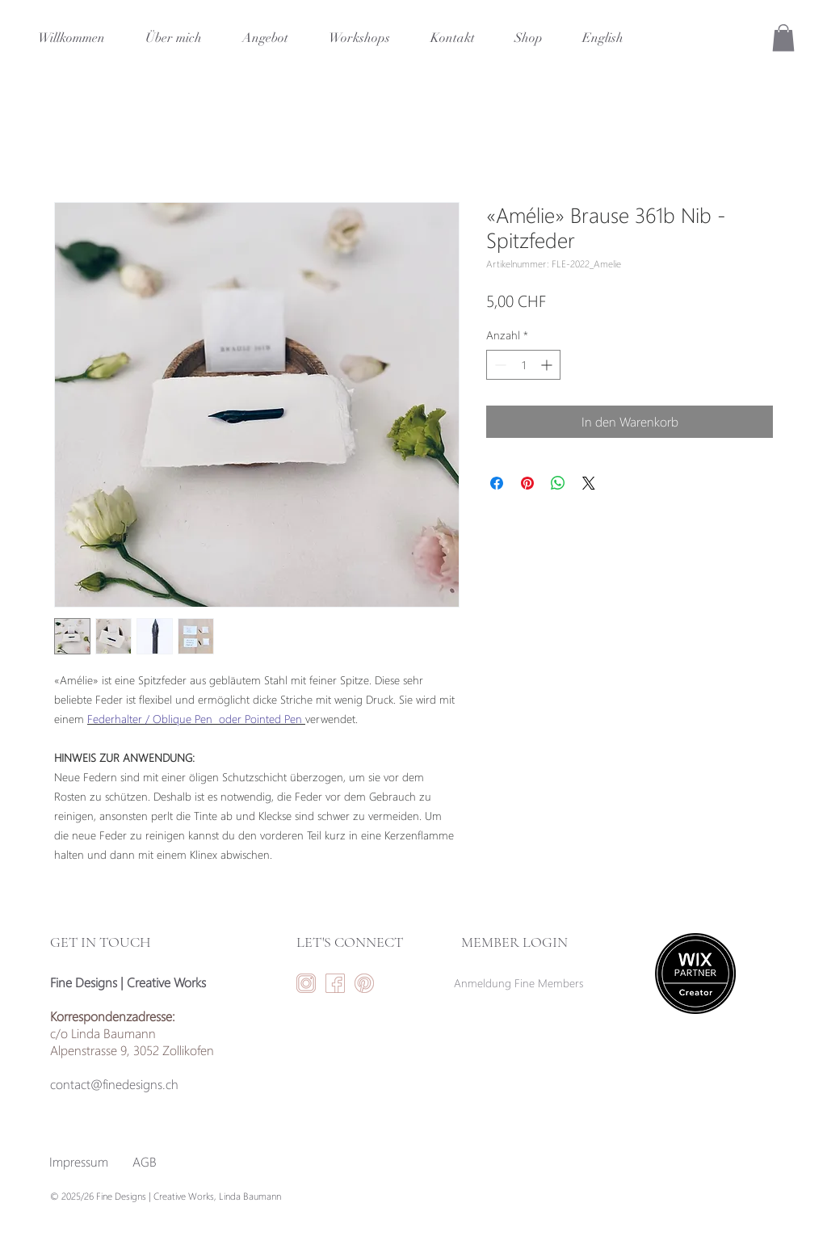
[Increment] (548, 365)
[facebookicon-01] (335, 983)
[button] (783, 37)
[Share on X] (588, 483)
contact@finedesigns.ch (114, 1083)
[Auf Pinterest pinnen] (527, 483)
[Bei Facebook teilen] (496, 483)
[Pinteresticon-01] (364, 983)
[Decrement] (499, 365)
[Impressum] (78, 1162)
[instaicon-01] (306, 983)
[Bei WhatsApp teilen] (558, 483)
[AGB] (144, 1162)
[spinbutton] (523, 365)
